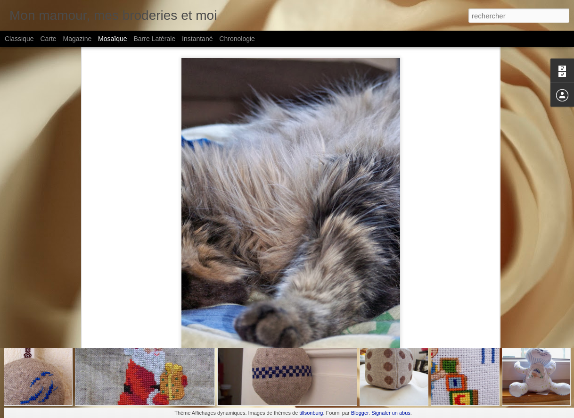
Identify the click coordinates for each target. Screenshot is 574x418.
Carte (48, 38)
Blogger (360, 413)
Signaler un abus (390, 413)
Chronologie (237, 38)
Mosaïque (112, 38)
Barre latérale (154, 38)
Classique (19, 38)
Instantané (197, 38)
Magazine (77, 38)
